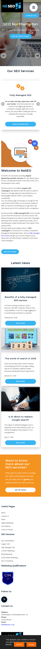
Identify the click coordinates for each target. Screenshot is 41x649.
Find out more (10, 252)
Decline (19, 644)
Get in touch (20, 490)
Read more (20, 323)
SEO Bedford (5, 526)
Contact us (31, 16)
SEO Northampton (7, 541)
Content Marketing (7, 551)
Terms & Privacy (7, 530)
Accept (31, 644)
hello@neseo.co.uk (7, 625)
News (3, 519)
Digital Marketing (7, 523)
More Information (20, 124)
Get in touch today (20, 36)
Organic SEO (5, 544)
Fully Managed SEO (8, 547)
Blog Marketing (6, 554)
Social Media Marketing (9, 557)
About (3, 513)
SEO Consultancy (7, 561)
